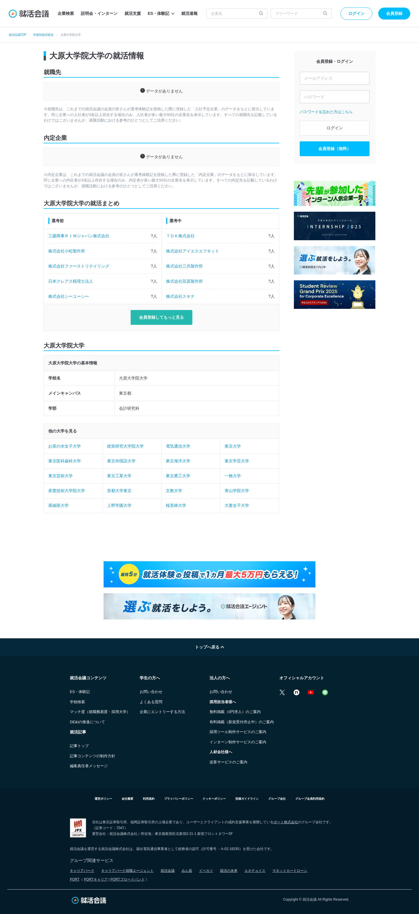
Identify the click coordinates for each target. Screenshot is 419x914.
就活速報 (189, 13)
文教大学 (174, 490)
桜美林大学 (176, 505)
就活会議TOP (17, 34)
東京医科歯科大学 (64, 461)
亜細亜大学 (58, 505)
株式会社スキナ (180, 296)
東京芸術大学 (60, 475)
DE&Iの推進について (87, 722)
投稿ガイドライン (247, 798)
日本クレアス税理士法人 (70, 281)
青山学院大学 (237, 490)
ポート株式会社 (286, 822)
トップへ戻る (209, 647)
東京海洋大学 (178, 461)
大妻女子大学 (237, 505)
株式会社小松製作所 (66, 251)
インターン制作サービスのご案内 (238, 742)
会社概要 (127, 798)
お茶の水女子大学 (64, 446)
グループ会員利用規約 (309, 798)
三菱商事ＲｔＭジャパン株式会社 (78, 236)
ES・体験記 (161, 13)
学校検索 (77, 702)
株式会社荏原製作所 (184, 281)
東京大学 (233, 446)
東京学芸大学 (237, 461)
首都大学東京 (119, 490)
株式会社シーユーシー (68, 296)
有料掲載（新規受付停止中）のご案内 (242, 722)
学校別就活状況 (43, 34)
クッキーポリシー (214, 798)
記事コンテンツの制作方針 (92, 756)
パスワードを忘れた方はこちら (326, 112)
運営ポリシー (103, 798)
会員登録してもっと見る (161, 317)
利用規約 (149, 798)
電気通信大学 (178, 446)
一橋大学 (233, 475)
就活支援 (133, 13)
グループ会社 (277, 798)
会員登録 (394, 13)
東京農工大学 (178, 475)
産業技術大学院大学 (66, 490)
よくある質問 (151, 702)
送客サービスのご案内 (228, 762)
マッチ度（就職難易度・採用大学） (100, 712)
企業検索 (66, 13)
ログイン (356, 13)
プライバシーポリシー (178, 798)
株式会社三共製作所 (184, 266)
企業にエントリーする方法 (162, 712)
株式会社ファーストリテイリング (78, 266)
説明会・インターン (99, 13)
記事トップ (79, 746)
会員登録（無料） (334, 148)
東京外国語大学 (121, 461)
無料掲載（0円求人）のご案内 (235, 712)
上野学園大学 (119, 505)
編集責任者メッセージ (89, 766)
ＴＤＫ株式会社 (180, 236)
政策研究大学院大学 (125, 446)
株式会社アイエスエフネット (192, 251)
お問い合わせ (151, 691)
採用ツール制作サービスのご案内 (238, 732)
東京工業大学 (119, 475)
